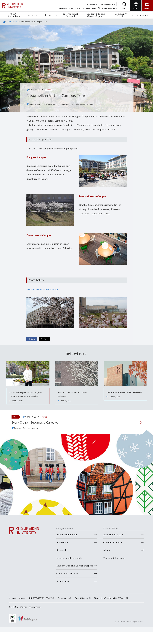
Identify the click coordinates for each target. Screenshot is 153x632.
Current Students (82, 8)
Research (50, 15)
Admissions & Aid (66, 8)
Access (22, 603)
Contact (12, 603)
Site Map (23, 612)
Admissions (142, 15)
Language (91, 4)
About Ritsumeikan (13, 15)
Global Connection (33, 432)
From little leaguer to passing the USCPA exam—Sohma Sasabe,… (26, 396)
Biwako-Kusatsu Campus (70, 104)
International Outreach (70, 15)
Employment (63, 603)
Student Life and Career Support (95, 15)
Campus (33, 104)
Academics (34, 15)
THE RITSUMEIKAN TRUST (40, 603)
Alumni (94, 8)
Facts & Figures (81, 603)
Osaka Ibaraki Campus (94, 104)
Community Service (121, 15)
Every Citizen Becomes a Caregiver (42, 427)
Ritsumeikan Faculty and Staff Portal (109, 603)
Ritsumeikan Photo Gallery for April (44, 289)
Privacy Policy (35, 612)
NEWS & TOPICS (13, 22)
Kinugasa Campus (47, 104)
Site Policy (13, 612)
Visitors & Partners (109, 8)
